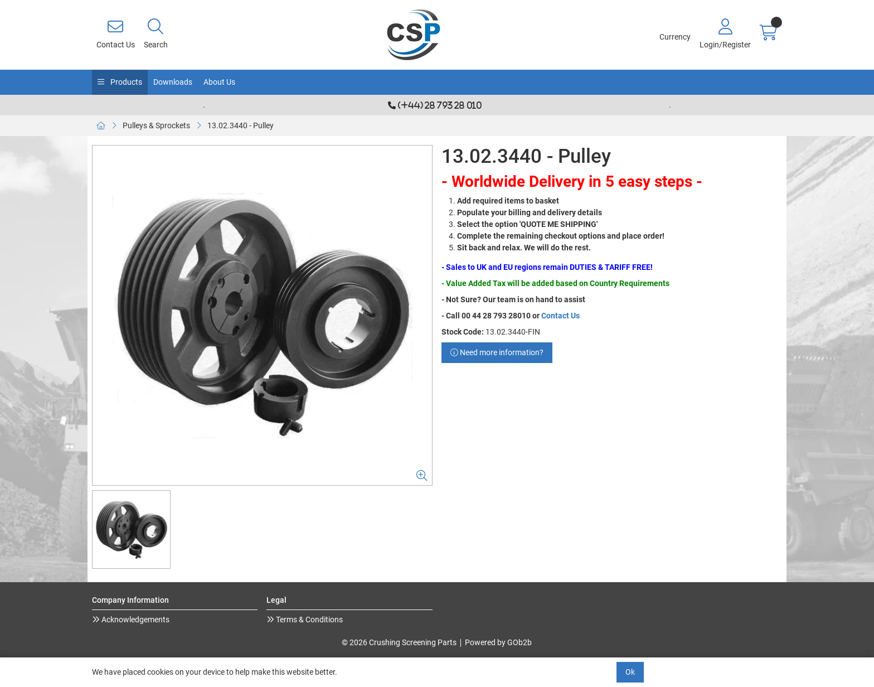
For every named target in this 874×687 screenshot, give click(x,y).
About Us (219, 82)
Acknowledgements (134, 619)
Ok (630, 671)
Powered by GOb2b (498, 642)
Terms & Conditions (308, 619)
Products (125, 82)
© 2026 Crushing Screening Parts (399, 642)
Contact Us (560, 315)
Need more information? (496, 352)
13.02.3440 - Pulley (240, 125)
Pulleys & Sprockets (156, 125)
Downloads (172, 82)
